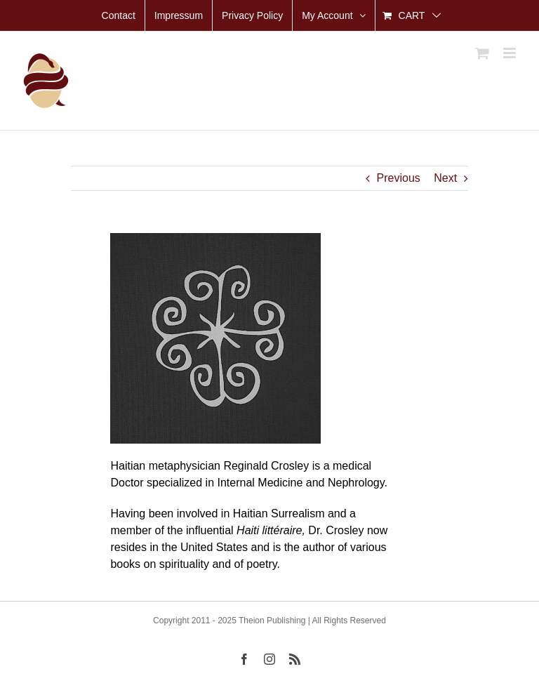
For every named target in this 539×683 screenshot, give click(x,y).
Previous (398, 178)
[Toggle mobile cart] (482, 53)
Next (445, 178)
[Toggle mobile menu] (510, 53)
